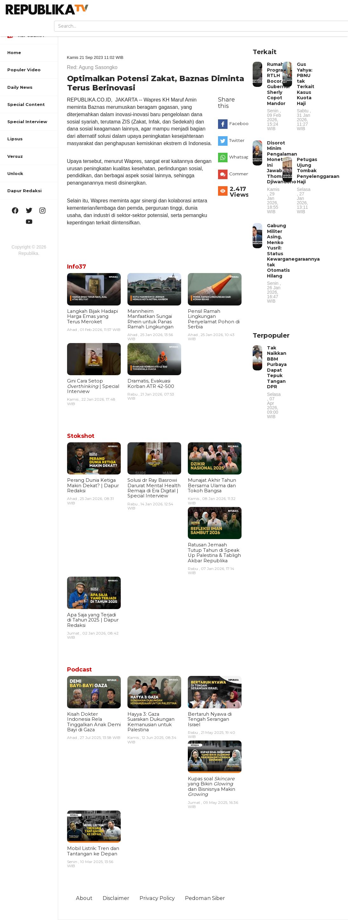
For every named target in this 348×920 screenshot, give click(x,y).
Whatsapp (237, 156)
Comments (237, 173)
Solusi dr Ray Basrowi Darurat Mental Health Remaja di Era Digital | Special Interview (154, 488)
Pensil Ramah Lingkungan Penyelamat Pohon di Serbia (214, 319)
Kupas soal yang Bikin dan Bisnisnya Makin (211, 786)
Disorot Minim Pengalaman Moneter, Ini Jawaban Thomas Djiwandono (282, 177)
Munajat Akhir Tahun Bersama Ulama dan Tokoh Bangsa (212, 485)
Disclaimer (116, 898)
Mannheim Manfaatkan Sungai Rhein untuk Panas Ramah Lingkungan (150, 319)
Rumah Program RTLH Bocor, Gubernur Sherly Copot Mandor (278, 96)
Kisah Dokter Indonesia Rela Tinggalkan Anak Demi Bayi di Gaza (94, 722)
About (84, 898)
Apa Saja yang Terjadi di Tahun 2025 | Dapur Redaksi (93, 620)
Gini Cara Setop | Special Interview (93, 386)
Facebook (237, 123)
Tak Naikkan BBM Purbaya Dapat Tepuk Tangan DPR (277, 382)
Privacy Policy (157, 898)
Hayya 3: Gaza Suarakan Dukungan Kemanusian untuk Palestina (150, 722)
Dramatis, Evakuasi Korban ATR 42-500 (150, 383)
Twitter (236, 140)
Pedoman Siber (205, 898)
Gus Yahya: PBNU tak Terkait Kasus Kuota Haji (305, 96)
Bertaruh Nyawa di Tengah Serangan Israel (210, 719)
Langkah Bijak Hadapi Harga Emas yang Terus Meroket (92, 316)
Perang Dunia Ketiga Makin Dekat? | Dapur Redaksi (93, 485)
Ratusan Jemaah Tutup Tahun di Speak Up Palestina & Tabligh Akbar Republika (214, 552)
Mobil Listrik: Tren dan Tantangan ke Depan (93, 851)
